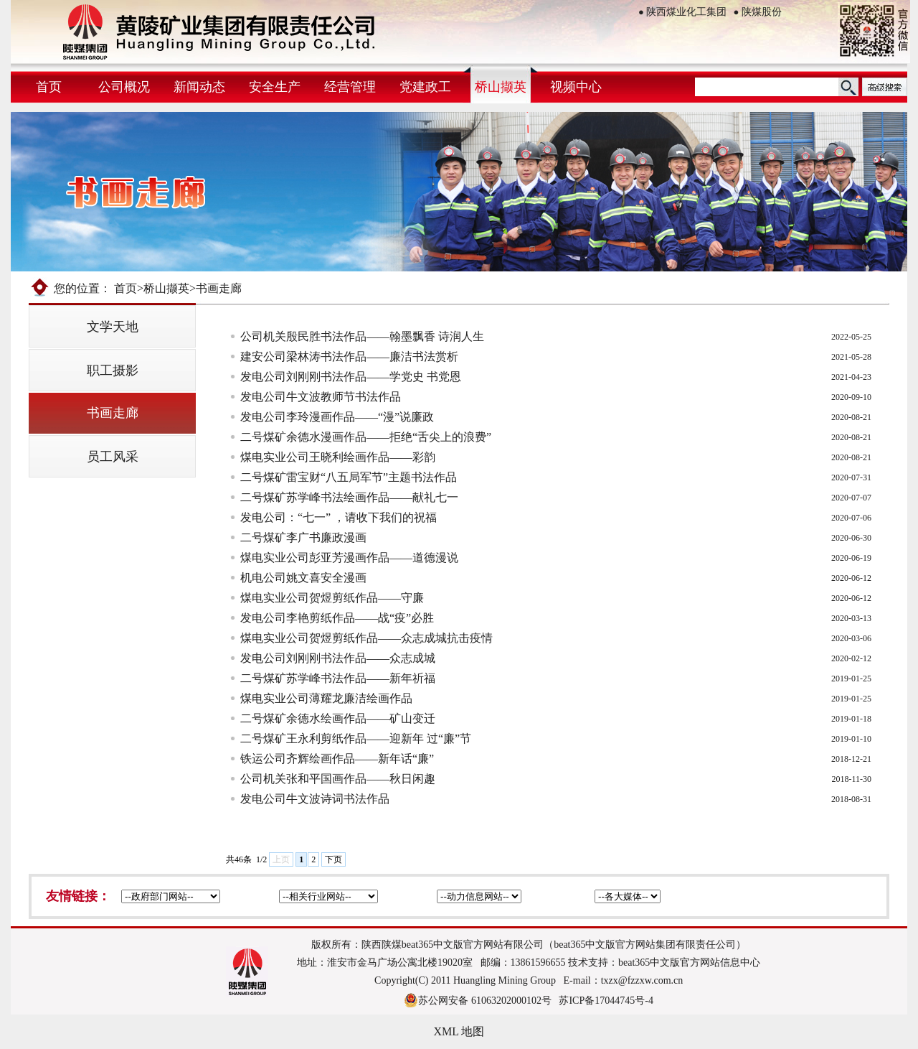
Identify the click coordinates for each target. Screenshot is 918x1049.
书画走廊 (112, 413)
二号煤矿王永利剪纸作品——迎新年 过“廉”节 (355, 738)
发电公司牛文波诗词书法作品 (314, 799)
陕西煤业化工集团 (682, 11)
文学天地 (112, 327)
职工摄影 (112, 370)
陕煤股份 (758, 11)
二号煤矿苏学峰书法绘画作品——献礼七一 (349, 497)
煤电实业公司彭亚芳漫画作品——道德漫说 (349, 557)
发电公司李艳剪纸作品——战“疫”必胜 (337, 618)
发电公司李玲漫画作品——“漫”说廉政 (337, 417)
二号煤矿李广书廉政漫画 (303, 537)
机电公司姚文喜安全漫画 (303, 578)
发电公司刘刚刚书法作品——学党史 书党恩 (350, 376)
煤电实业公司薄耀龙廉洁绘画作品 (326, 698)
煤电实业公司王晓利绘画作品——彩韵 (337, 457)
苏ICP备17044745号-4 (606, 1000)
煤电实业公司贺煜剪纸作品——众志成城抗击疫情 (366, 638)
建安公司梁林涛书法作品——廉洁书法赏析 (349, 356)
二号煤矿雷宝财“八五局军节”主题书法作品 (348, 477)
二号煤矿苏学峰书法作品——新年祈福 (337, 678)
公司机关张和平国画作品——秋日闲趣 (337, 779)
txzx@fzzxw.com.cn (642, 980)
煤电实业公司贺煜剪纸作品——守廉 (332, 598)
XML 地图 (459, 1031)
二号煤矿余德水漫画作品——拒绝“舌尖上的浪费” (365, 437)
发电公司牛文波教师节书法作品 (320, 397)
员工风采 (112, 456)
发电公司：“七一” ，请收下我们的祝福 (338, 517)
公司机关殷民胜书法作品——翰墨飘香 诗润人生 (362, 336)
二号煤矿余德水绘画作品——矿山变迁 (337, 718)
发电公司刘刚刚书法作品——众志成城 (337, 658)
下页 (333, 859)
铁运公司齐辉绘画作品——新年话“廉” (337, 758)
